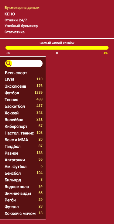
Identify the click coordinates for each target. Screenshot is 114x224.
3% (8, 53)
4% (106, 53)
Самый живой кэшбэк (57, 43)
